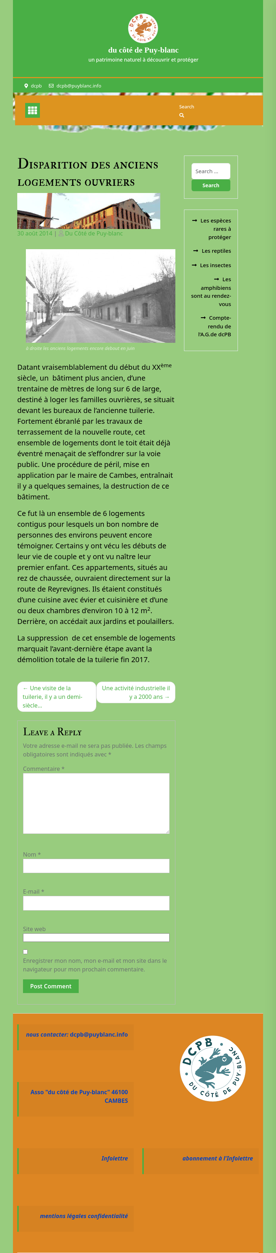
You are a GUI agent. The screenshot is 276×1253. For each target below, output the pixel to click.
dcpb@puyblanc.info (78, 85)
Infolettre (115, 1158)
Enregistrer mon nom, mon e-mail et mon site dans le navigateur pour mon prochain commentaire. (95, 965)
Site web (34, 929)
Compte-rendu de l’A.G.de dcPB (214, 326)
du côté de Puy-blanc (143, 49)
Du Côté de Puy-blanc (94, 233)
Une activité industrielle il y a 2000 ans (136, 692)
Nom (32, 854)
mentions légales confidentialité (84, 1216)
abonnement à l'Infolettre (218, 1158)
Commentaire (44, 769)
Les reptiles (216, 250)
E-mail (33, 891)
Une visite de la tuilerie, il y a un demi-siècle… (52, 696)
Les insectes (215, 265)
